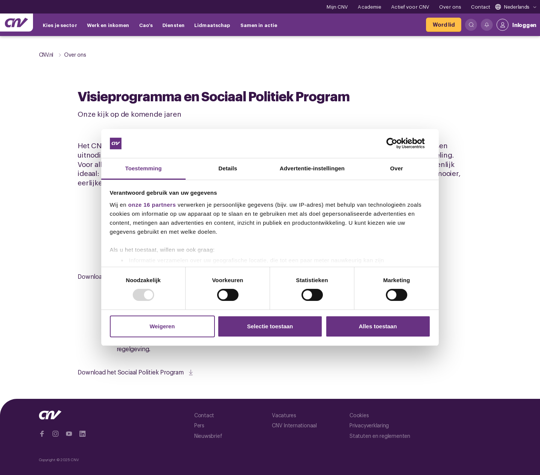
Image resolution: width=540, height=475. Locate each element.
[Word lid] (443, 25)
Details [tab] (228, 168)
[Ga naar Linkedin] (82, 433)
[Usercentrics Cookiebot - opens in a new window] (397, 143)
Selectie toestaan (270, 326)
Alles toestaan (378, 326)
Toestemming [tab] (143, 168)
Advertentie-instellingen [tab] (312, 168)
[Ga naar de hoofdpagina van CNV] (16, 23)
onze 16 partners (152, 204)
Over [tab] (396, 168)
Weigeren (162, 326)
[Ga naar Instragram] (55, 433)
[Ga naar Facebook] (42, 433)
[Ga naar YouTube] (69, 433)
